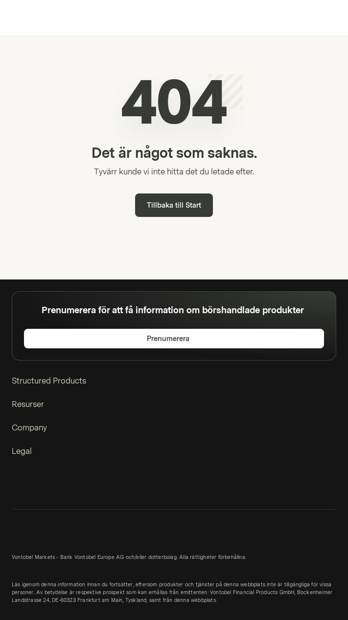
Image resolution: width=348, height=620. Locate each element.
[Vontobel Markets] (38, 17)
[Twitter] (33, 487)
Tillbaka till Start (174, 205)
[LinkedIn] (17, 487)
